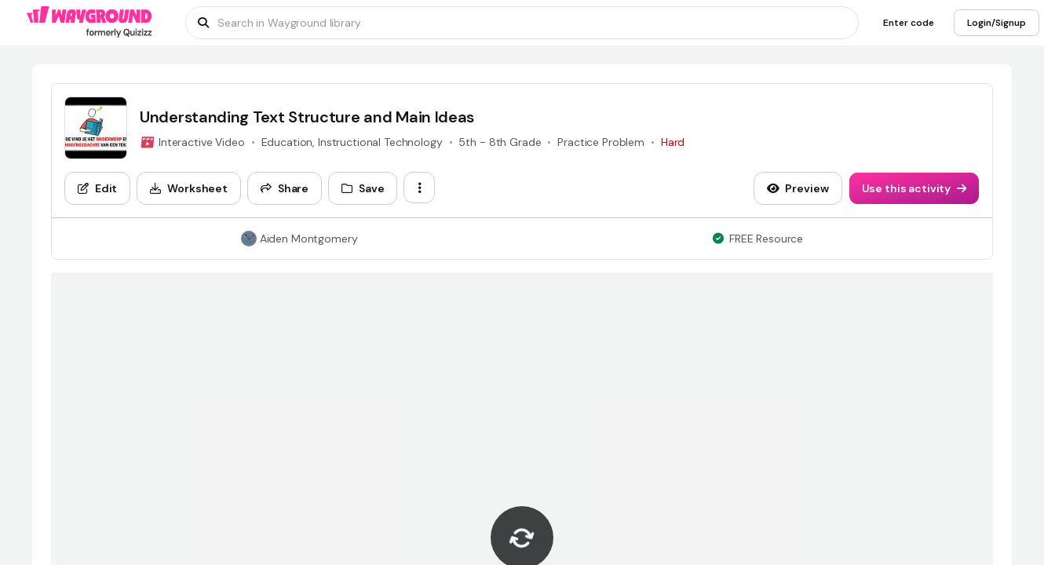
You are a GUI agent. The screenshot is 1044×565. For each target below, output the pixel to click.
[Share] (284, 188)
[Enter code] (908, 22)
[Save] (362, 188)
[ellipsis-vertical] (419, 187)
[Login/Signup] (996, 22)
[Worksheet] (189, 188)
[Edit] (97, 188)
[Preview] (798, 188)
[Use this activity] (914, 188)
